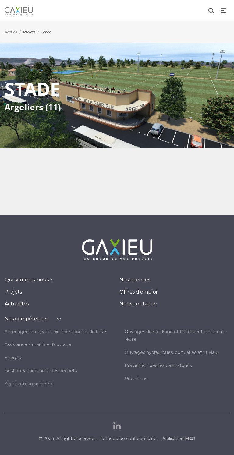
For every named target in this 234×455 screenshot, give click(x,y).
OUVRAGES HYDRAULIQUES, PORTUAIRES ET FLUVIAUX (172, 352)
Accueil (11, 32)
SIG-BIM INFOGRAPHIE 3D (28, 383)
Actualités (17, 304)
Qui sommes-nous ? (29, 280)
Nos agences (134, 280)
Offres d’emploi (138, 292)
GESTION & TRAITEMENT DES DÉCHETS (41, 370)
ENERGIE (13, 357)
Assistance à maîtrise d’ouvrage (38, 344)
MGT (190, 438)
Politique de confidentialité (128, 438)
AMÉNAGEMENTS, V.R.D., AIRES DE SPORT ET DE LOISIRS (56, 331)
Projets (29, 32)
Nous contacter (138, 304)
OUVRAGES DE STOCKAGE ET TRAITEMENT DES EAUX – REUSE (175, 335)
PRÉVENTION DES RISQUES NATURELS (158, 365)
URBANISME (136, 378)
